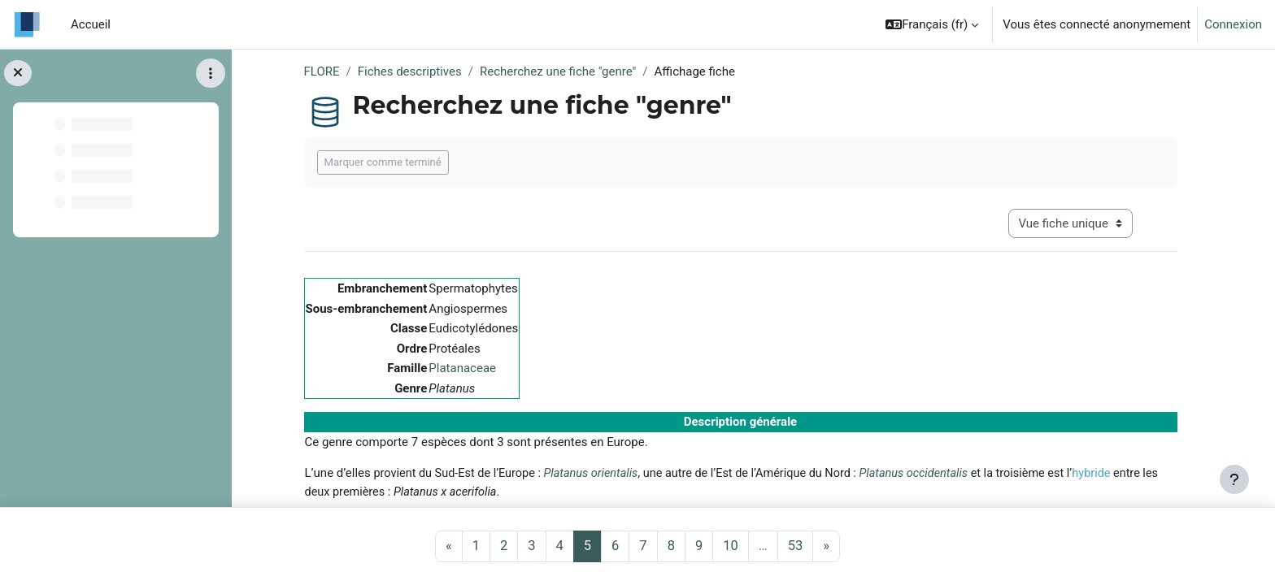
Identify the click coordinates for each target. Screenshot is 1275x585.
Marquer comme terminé (383, 162)
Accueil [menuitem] (91, 24)
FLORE (322, 71)
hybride (1091, 473)
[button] (932, 24)
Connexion (1233, 24)
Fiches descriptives (410, 71)
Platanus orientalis (590, 473)
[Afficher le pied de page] (1234, 479)
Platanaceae (462, 368)
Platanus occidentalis (913, 473)
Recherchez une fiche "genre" (558, 71)
